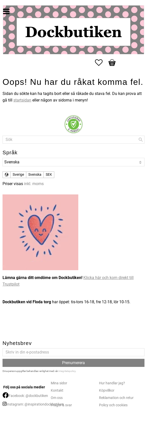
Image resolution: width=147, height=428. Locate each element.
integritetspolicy (67, 371)
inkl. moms (34, 183)
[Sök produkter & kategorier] (73, 140)
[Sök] (140, 139)
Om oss (57, 398)
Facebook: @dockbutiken (28, 396)
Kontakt (57, 390)
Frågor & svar (61, 405)
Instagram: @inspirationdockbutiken (35, 404)
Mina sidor (59, 383)
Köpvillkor (106, 390)
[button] (101, 62)
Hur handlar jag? (112, 383)
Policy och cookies (113, 405)
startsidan (22, 100)
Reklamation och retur (116, 398)
